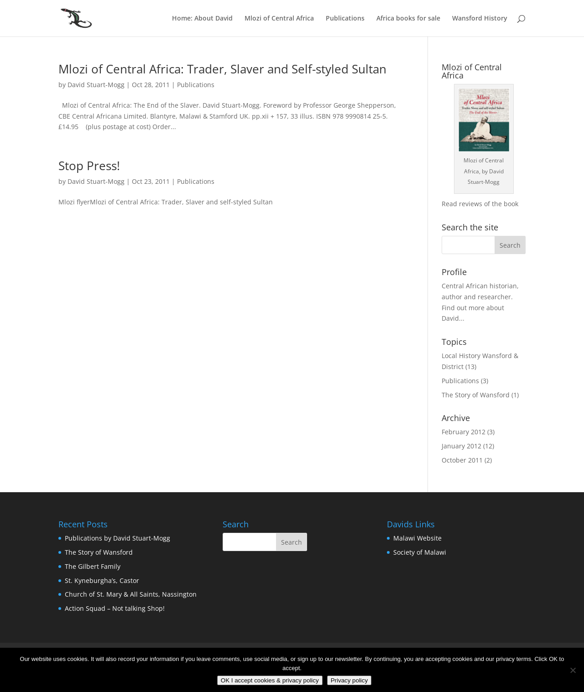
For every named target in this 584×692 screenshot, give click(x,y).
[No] (572, 670)
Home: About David (202, 18)
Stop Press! (89, 165)
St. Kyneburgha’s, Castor (102, 580)
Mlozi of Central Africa (279, 18)
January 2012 (461, 446)
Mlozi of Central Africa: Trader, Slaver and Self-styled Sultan (222, 69)
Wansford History (479, 18)
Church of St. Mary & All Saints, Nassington (131, 594)
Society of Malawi (419, 552)
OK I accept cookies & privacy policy (270, 680)
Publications (345, 18)
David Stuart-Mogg (96, 84)
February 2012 (463, 431)
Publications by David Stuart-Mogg (117, 538)
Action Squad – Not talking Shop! (115, 608)
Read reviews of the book (480, 203)
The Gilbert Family (92, 566)
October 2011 (462, 460)
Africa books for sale (408, 18)
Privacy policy (349, 680)
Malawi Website (417, 538)
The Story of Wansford (476, 394)
